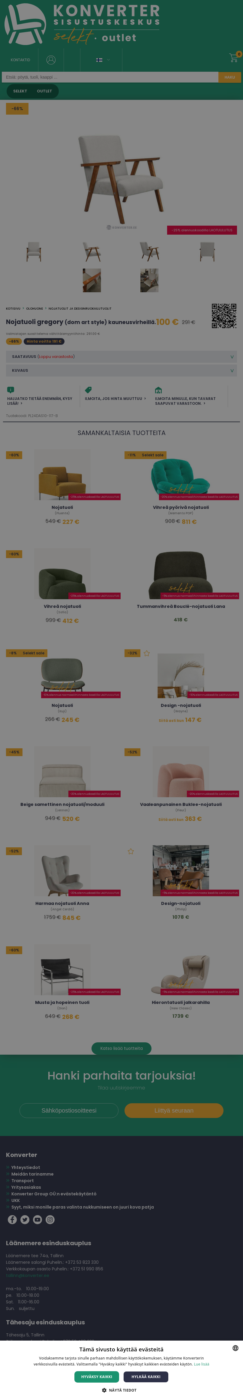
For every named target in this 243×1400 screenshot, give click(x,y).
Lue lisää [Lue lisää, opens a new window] (201, 1364)
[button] (121, 1390)
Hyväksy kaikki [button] (96, 1376)
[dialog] (121, 700)
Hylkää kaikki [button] (146, 1376)
